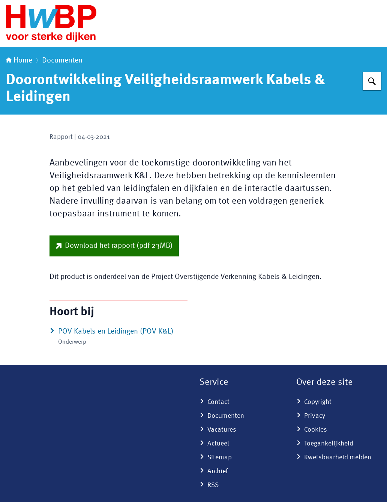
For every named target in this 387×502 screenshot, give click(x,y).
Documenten (62, 60)
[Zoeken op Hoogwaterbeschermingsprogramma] (372, 81)
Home (19, 60)
